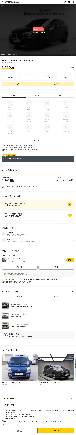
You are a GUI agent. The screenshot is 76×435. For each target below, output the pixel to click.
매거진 (56, 297)
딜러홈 (69, 260)
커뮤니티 (20, 297)
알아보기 (38, 204)
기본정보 (38, 95)
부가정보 (62, 95)
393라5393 (12, 2)
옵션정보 (14, 95)
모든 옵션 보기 (38, 141)
